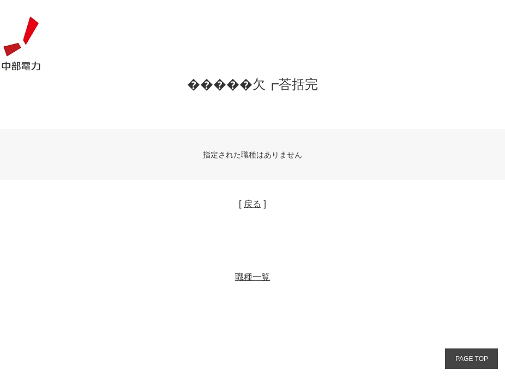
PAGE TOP (471, 359)
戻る (252, 204)
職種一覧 (252, 276)
